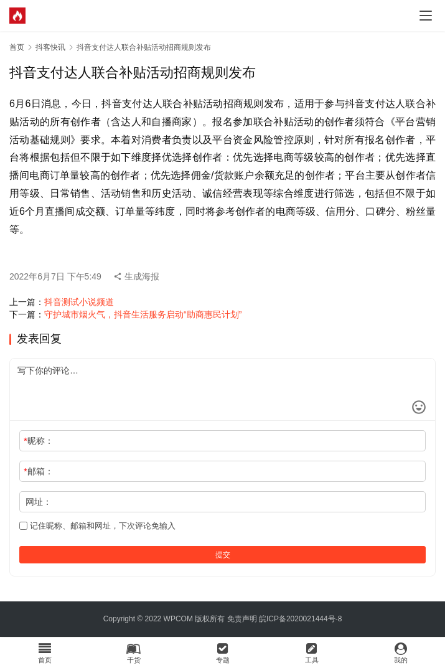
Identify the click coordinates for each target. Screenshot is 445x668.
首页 (16, 47)
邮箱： (38, 471)
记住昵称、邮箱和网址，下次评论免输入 (97, 525)
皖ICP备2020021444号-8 (300, 618)
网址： (39, 502)
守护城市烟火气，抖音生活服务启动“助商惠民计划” (142, 314)
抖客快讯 (50, 47)
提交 (222, 554)
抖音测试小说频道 (79, 302)
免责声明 (242, 618)
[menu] (426, 15)
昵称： (38, 441)
